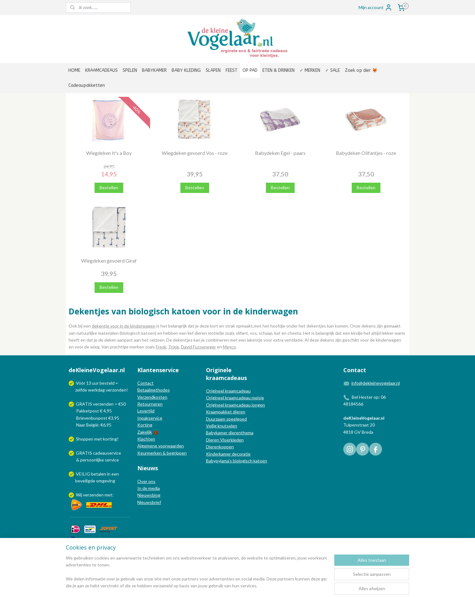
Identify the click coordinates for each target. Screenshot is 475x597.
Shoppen (84, 439)
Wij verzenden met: (95, 494)
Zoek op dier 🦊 (361, 70)
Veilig (212, 425)
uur (95, 383)
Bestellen (109, 187)
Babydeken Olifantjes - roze (366, 153)
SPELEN (130, 70)
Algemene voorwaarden (160, 445)
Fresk (161, 346)
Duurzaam (216, 419)
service (111, 459)
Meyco (229, 346)
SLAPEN (213, 70)
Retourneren (150, 404)
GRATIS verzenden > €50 (101, 404)
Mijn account (375, 7)
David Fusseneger (198, 346)
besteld (107, 383)
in (108, 473)
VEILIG (83, 473)
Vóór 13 (84, 383)
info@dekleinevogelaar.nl (375, 383)
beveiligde (85, 480)
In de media (148, 488)
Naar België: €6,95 (93, 424)
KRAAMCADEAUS (101, 70)
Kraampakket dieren (225, 411)
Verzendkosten (152, 397)
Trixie (173, 346)
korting (110, 439)
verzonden (116, 389)
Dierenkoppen (220, 446)
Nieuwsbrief (149, 502)
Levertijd (145, 410)
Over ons (146, 481)
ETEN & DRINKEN (278, 70)
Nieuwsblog (148, 495)
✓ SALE (332, 70)
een (115, 473)
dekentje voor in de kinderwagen (123, 325)
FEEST (232, 70)
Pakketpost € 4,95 (91, 410)
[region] (196, 572)
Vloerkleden (231, 439)
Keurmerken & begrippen (162, 453)
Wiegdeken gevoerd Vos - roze (195, 153)
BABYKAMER (154, 70)
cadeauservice (107, 453)
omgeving (105, 480)
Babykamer (217, 432)
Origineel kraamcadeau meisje (235, 397)
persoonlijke (92, 459)
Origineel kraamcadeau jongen (235, 404)
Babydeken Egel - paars (280, 153)
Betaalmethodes (153, 389)
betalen (98, 473)
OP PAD (249, 70)
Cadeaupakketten (86, 85)
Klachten (146, 439)
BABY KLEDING (186, 70)
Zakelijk (144, 432)
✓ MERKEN (310, 70)
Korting (144, 424)
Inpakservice (149, 418)
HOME (74, 70)
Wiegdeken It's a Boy (109, 153)
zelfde (81, 389)
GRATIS (84, 453)
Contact (145, 383)
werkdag (96, 389)
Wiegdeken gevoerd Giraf (109, 261)
